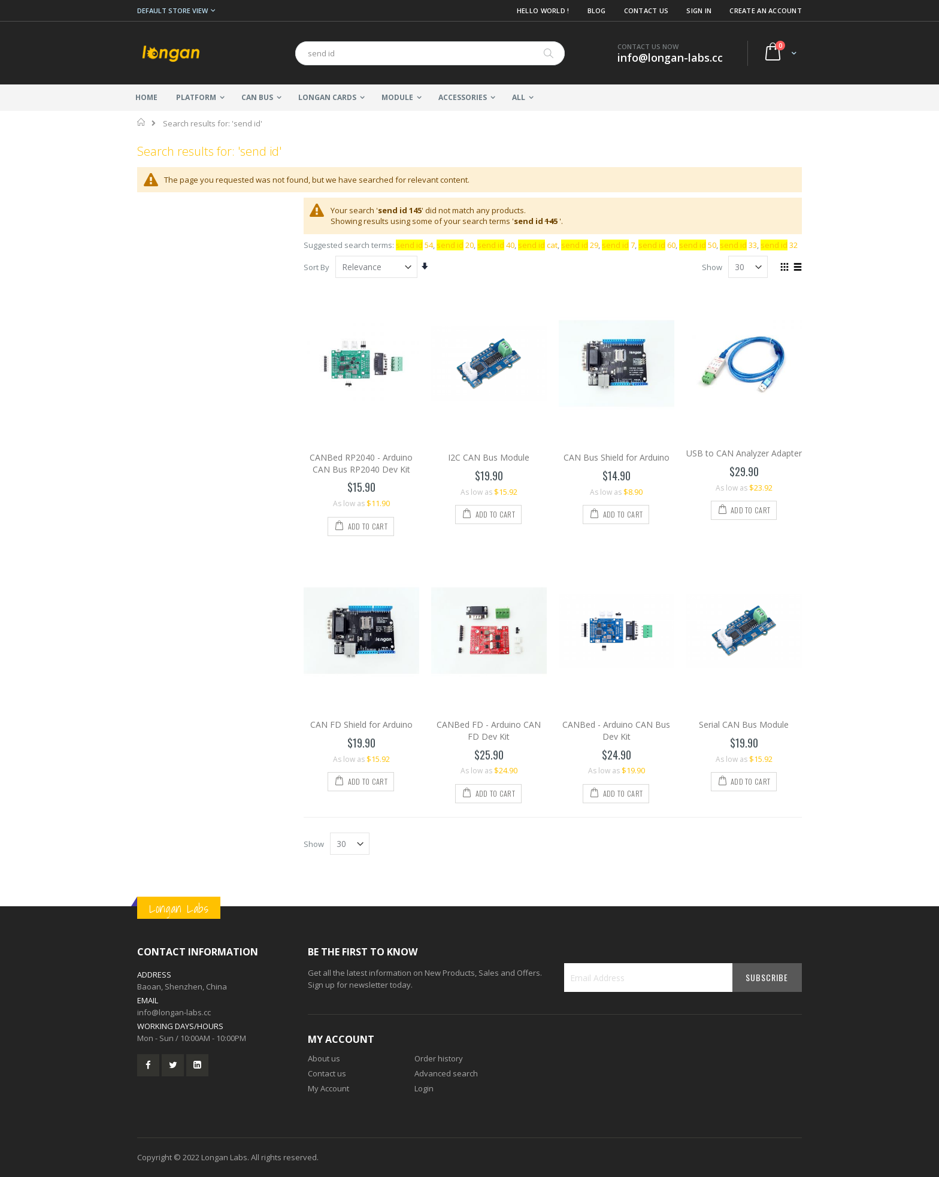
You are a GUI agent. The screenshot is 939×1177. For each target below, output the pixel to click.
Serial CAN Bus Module (744, 724)
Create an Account (765, 10)
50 (697, 245)
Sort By (316, 267)
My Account (328, 1088)
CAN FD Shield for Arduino (361, 724)
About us (324, 1058)
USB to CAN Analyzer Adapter (744, 453)
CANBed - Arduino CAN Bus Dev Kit (616, 730)
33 (738, 245)
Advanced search (446, 1073)
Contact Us (646, 10)
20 (455, 245)
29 (579, 245)
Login (424, 1088)
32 (779, 245)
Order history (438, 1058)
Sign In (698, 10)
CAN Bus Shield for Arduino (617, 457)
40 (495, 245)
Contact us (327, 1073)
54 (414, 245)
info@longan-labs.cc (174, 1012)
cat (538, 245)
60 (657, 245)
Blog (596, 10)
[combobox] (430, 53)
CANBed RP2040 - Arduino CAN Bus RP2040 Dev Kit (361, 463)
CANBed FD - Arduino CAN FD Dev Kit (489, 730)
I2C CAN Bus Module (488, 457)
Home (141, 122)
